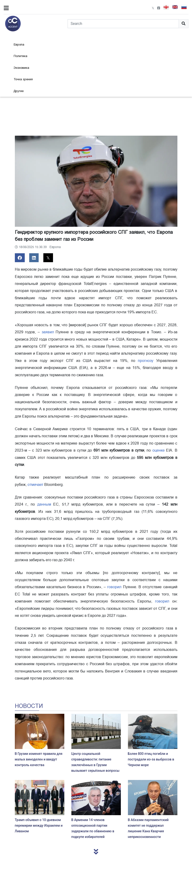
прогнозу (145, 360)
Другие (19, 91)
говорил (114, 587)
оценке (158, 450)
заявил (48, 332)
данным (44, 504)
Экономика (21, 67)
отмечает (35, 484)
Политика (20, 56)
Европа (19, 44)
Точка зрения (23, 79)
